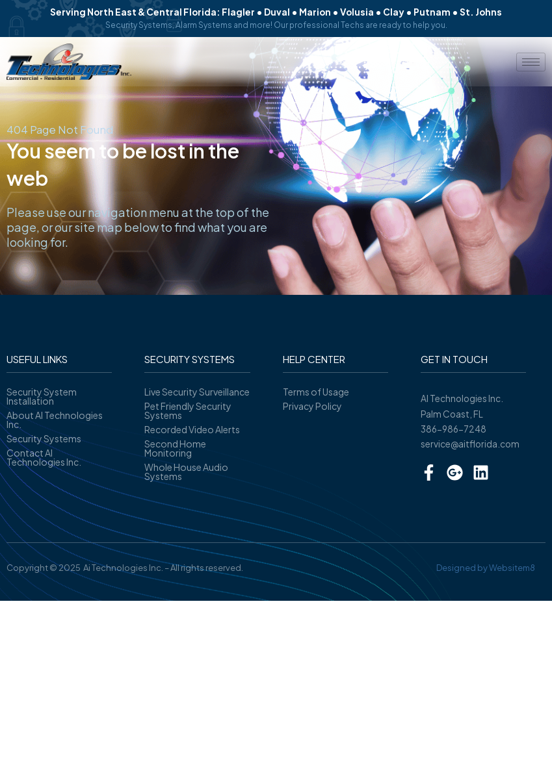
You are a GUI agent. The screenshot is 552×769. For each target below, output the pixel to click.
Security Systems (44, 438)
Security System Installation (42, 396)
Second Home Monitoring (175, 448)
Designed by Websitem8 (485, 567)
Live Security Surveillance (197, 391)
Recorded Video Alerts (192, 429)
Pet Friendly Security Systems (187, 410)
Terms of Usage (316, 391)
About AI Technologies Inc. (55, 419)
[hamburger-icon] (530, 62)
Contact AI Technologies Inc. (44, 457)
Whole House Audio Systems (186, 471)
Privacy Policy (312, 406)
